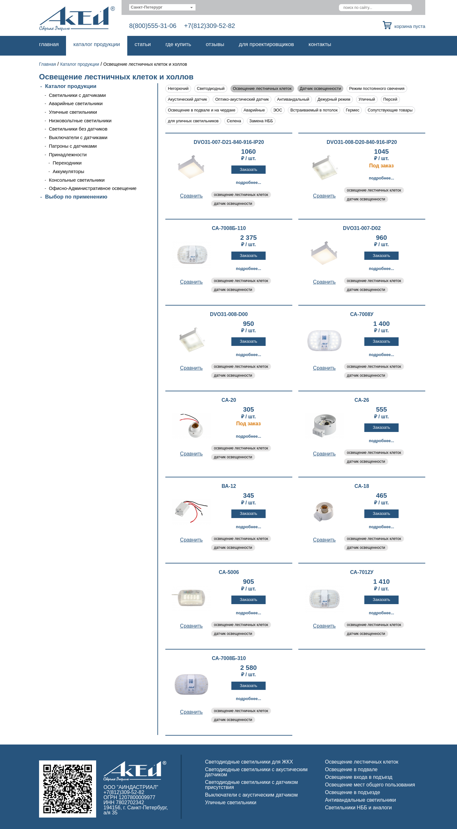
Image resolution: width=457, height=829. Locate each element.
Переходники (67, 162)
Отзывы (215, 44)
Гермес (353, 110)
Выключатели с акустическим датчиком (251, 795)
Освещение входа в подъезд (358, 777)
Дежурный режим (334, 99)
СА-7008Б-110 (229, 228)
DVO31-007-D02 (362, 228)
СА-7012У (362, 572)
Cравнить (191, 196)
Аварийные (254, 110)
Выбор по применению (76, 197)
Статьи (143, 44)
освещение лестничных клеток (241, 194)
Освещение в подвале (351, 769)
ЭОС (277, 110)
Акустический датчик (187, 99)
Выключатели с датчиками (78, 137)
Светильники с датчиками (77, 95)
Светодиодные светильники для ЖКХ (249, 762)
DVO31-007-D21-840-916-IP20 (229, 142)
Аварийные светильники (76, 103)
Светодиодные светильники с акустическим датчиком (256, 772)
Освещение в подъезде (352, 792)
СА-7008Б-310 (229, 658)
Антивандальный (293, 99)
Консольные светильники (77, 180)
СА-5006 (229, 572)
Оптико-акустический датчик (242, 99)
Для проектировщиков (266, 44)
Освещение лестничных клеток (262, 88)
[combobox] (162, 7)
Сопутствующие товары (390, 110)
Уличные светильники (73, 112)
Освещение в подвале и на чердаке (201, 110)
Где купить (178, 44)
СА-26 (361, 400)
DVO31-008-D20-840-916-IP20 (362, 142)
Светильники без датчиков (78, 128)
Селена (234, 120)
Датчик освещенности (320, 88)
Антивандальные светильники (360, 800)
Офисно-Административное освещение (92, 188)
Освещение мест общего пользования (370, 784)
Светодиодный (210, 88)
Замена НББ (261, 120)
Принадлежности (68, 154)
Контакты (319, 44)
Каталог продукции (96, 44)
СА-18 (361, 486)
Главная (49, 44)
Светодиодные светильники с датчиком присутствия (251, 784)
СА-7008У (362, 314)
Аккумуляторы (68, 171)
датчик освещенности (233, 203)
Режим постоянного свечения (376, 88)
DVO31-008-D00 (229, 314)
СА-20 (229, 400)
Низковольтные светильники (80, 120)
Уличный (367, 99)
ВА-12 (229, 486)
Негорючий (178, 88)
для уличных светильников (193, 120)
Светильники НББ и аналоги (358, 807)
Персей (390, 99)
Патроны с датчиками (73, 146)
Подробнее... (248, 182)
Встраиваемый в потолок (314, 110)
